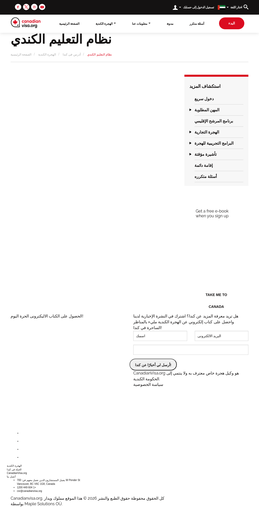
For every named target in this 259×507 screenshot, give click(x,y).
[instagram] (34, 6)
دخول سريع (204, 98)
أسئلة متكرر (196, 23)
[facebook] (18, 6)
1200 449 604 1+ (26, 487)
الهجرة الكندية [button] (106, 23)
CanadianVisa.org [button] (17, 473)
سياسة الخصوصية (148, 384)
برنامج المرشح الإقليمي (214, 121)
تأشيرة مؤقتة (206, 154)
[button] (189, 99)
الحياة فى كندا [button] (14, 469)
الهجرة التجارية (207, 132)
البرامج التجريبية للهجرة (214, 143)
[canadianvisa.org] (25, 22)
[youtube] (42, 6)
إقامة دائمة (204, 165)
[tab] (219, 98)
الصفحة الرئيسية (69, 23)
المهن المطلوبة (207, 110)
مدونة (170, 23)
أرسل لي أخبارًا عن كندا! (153, 365)
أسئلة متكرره (206, 176)
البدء (231, 23)
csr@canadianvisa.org (29, 491)
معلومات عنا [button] (141, 23)
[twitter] (26, 6)
